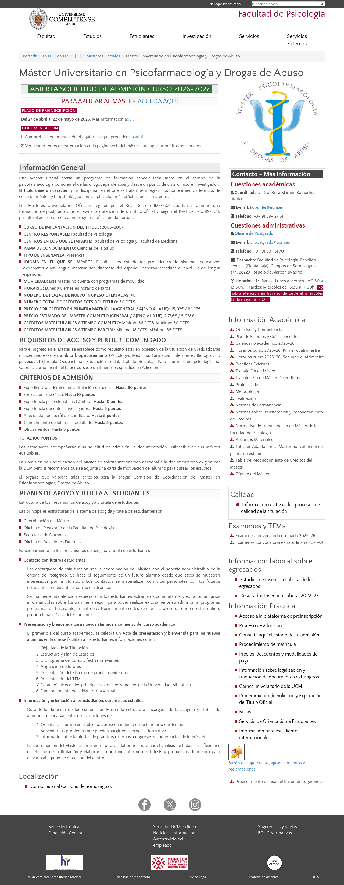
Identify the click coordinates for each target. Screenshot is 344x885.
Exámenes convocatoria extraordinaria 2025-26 (280, 542)
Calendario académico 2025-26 (265, 343)
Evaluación (246, 398)
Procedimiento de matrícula (267, 644)
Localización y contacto (132, 877)
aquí (129, 119)
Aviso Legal (198, 877)
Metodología (247, 391)
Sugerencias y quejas (277, 826)
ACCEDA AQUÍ (158, 101)
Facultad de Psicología (281, 14)
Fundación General (65, 832)
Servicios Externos (297, 40)
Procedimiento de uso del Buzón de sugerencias (280, 781)
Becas (245, 712)
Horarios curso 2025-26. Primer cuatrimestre (278, 350)
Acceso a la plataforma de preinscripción (280, 616)
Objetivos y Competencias (260, 329)
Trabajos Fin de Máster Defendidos (268, 377)
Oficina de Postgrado (254, 233)
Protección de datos (264, 877)
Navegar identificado (225, 4)
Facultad (46, 36)
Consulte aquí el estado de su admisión (279, 635)
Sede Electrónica (63, 826)
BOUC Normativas (275, 832)
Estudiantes (142, 36)
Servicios (249, 36)
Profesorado (247, 384)
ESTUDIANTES (56, 56)
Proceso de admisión (260, 625)
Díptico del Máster (253, 474)
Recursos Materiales (254, 439)
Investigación (196, 36)
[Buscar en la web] (322, 3)
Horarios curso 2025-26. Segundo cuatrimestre (280, 357)
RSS (316, 877)
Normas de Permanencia (258, 405)
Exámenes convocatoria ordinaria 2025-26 (275, 535)
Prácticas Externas (252, 364)
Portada (30, 56)
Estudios (92, 36)
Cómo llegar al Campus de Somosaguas (71, 786)
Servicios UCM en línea (174, 826)
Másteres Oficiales (103, 56)
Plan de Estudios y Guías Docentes (267, 336)
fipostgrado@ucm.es (271, 242)
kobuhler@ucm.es (266, 207)
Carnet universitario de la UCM (270, 686)
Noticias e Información (174, 832)
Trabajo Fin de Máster (255, 371)
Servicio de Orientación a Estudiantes (277, 721)
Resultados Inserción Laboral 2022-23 (279, 596)
